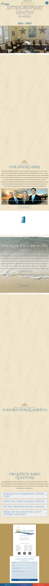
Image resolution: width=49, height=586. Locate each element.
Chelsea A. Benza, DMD (17, 201)
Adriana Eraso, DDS (42, 201)
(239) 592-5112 (27, 1)
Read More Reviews (24, 287)
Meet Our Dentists (24, 208)
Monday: (18, 549)
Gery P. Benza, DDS (6, 201)
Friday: (17, 554)
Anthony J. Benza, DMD (30, 201)
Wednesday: (19, 552)
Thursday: (18, 553)
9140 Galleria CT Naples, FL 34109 (24, 543)
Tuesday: (18, 550)
